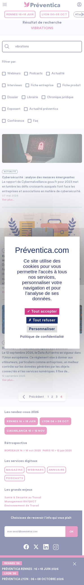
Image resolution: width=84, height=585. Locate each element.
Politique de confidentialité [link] (42, 336)
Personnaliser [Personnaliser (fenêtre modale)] (42, 329)
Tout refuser (42, 320)
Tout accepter (42, 311)
